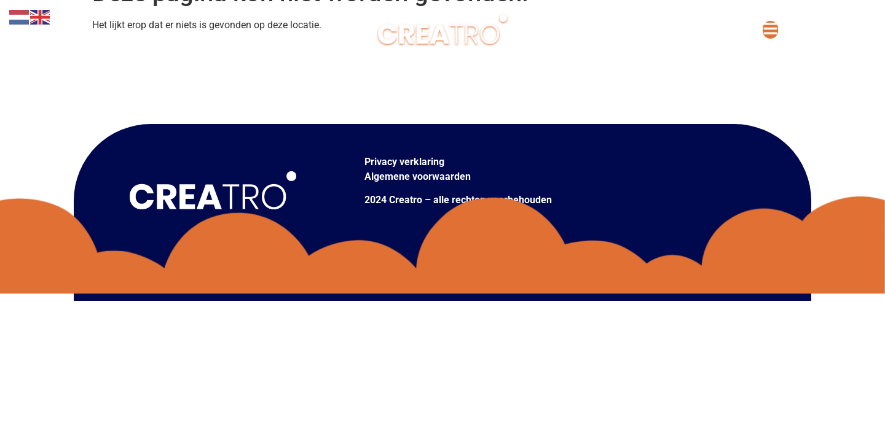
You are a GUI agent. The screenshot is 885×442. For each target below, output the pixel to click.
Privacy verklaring (404, 162)
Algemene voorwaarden (417, 176)
